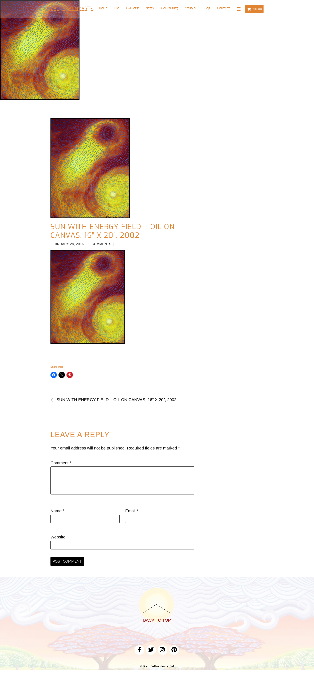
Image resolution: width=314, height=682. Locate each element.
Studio (190, 8)
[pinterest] (174, 649)
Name (57, 510)
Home (103, 8)
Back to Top (157, 620)
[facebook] (139, 649)
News (150, 8)
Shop (206, 8)
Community (169, 8)
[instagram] (162, 649)
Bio (116, 8)
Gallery (132, 8)
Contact (223, 8)
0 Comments (100, 244)
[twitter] (151, 649)
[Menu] (239, 9)
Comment (60, 462)
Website (57, 537)
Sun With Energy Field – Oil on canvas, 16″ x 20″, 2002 (112, 231)
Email (131, 510)
